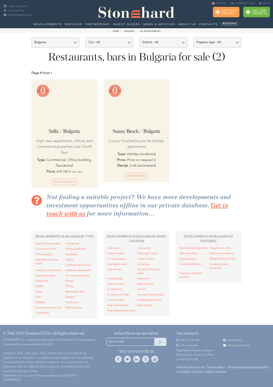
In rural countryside (118, 295)
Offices (69, 286)
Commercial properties (48, 307)
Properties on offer (220, 248)
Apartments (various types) (46, 262)
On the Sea (143, 264)
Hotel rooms (72, 302)
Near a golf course (147, 253)
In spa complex (115, 253)
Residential (71, 254)
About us (187, 24)
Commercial (72, 243)
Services (73, 24)
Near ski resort (115, 284)
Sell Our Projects (256, 12)
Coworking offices (45, 249)
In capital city (114, 289)
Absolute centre (188, 253)
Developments (48, 24)
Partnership (98, 24)
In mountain (143, 248)
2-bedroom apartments (48, 270)
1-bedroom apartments (78, 265)
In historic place (116, 300)
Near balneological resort (121, 311)
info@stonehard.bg (17, 15)
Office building (43, 254)
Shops (38, 292)
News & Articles (159, 24)
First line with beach (190, 264)
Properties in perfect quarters (190, 275)
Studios (69, 260)
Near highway (145, 305)
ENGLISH (219, 3)
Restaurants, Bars (75, 292)
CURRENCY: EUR (242, 3)
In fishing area (115, 279)
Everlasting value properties (218, 266)
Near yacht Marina (117, 305)
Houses (69, 281)
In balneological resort (149, 300)
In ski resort (113, 248)
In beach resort (145, 259)
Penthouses (41, 281)
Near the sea (114, 269)
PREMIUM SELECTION (222, 259)
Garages (70, 297)
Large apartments (45, 275)
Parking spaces (73, 307)
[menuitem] (230, 24)
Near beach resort (117, 264)
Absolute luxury (188, 259)
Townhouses (42, 313)
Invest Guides (126, 24)
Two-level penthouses (77, 275)
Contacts (208, 24)
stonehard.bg (13, 10)
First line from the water (150, 295)
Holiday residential (75, 249)
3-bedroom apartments (78, 270)
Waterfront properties (221, 253)
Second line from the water (148, 271)
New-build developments (193, 248)
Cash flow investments (47, 243)
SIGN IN (264, 3)
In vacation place (116, 259)
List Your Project (225, 12)
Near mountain (145, 284)
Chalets (39, 286)
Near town (143, 279)
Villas (38, 297)
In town (141, 289)
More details (64, 182)
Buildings (40, 302)
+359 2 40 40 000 (15, 6)
